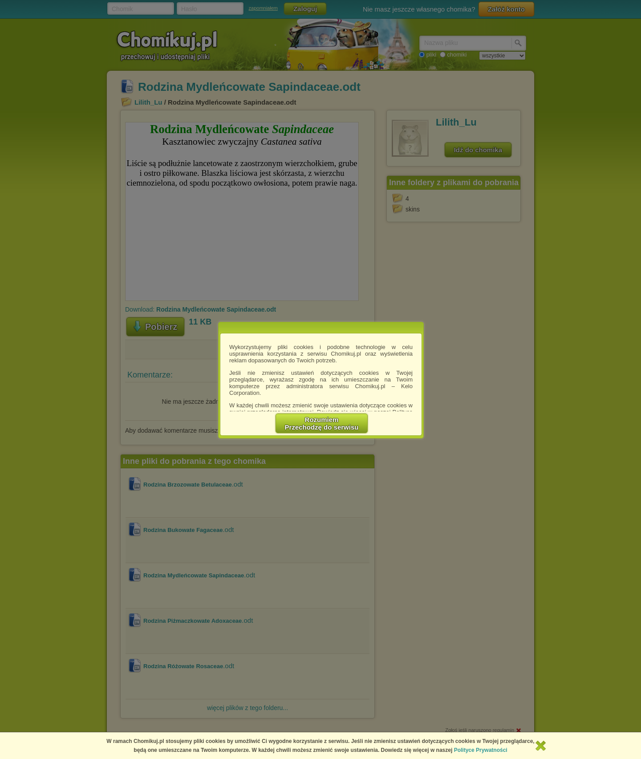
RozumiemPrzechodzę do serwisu (322, 423)
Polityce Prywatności (480, 750)
